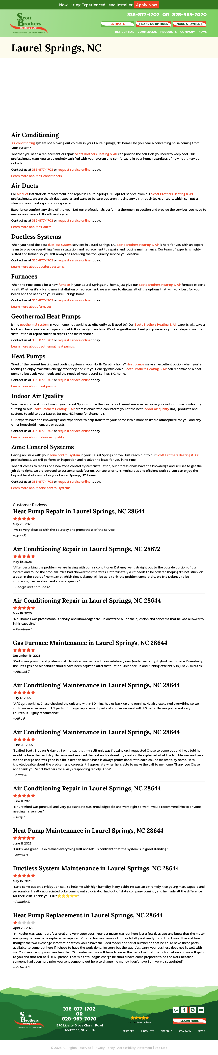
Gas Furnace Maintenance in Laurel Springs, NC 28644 (90, 643)
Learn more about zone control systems (40, 487)
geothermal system (34, 324)
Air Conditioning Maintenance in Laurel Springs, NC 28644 (96, 685)
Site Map (161, 1047)
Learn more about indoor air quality (37, 437)
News (202, 32)
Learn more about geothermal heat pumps (42, 346)
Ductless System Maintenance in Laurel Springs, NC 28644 (96, 868)
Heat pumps (135, 364)
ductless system (60, 244)
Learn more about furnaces (31, 306)
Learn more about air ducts (31, 226)
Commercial (147, 32)
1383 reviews (144, 1022)
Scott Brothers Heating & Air (96, 153)
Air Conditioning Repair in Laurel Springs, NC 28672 (86, 549)
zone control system (65, 455)
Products (168, 32)
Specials (166, 1031)
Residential (124, 32)
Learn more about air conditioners (36, 175)
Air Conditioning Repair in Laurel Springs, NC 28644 (87, 600)
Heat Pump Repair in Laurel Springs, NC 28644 (79, 511)
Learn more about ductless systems (37, 266)
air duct (22, 193)
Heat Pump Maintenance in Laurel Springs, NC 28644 (88, 830)
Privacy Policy (104, 1047)
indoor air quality (156, 408)
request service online (74, 169)
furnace (64, 284)
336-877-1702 (143, 14)
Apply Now (146, 4)
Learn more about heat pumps (33, 386)
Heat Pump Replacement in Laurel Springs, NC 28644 (88, 915)
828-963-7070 (189, 14)
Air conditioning (23, 143)
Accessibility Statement (134, 1047)
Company (187, 32)
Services (128, 1031)
